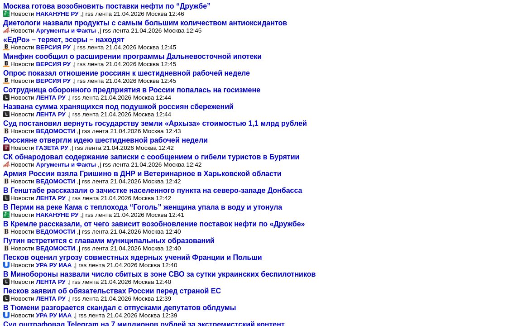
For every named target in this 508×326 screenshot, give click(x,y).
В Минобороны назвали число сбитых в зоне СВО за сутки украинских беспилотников (159, 274)
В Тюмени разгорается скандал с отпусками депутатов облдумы (119, 308)
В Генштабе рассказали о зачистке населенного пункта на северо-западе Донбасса (152, 190)
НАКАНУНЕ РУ (57, 13)
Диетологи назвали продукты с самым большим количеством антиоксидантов (145, 23)
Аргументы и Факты (66, 30)
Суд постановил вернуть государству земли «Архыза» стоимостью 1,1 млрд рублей (155, 123)
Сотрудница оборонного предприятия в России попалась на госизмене (131, 90)
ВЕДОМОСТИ (55, 131)
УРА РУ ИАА (54, 265)
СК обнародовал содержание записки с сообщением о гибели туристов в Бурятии (151, 157)
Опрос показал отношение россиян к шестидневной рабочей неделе (126, 73)
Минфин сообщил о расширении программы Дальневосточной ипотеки (132, 56)
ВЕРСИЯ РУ (53, 47)
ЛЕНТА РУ (51, 97)
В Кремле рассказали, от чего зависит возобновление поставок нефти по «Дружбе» (154, 224)
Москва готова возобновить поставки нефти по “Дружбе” (107, 6)
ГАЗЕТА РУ (52, 147)
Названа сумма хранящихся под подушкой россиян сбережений (118, 106)
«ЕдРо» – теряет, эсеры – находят (64, 39)
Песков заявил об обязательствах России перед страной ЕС (112, 291)
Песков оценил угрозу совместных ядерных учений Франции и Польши (132, 257)
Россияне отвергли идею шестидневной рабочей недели (105, 140)
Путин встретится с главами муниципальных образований (109, 240)
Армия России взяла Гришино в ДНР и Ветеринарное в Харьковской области (142, 173)
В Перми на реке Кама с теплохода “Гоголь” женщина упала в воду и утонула (142, 207)
